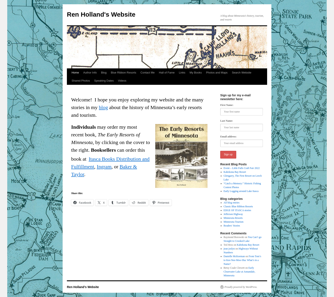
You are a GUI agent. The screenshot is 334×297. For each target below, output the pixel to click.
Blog (104, 72)
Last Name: (226, 120)
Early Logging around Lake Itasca (241, 191)
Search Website (241, 72)
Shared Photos (81, 80)
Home (75, 72)
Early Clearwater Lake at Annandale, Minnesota (239, 271)
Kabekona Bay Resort (235, 171)
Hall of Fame (167, 72)
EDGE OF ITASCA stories (237, 210)
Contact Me (148, 72)
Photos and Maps (216, 72)
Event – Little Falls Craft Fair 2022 (242, 168)
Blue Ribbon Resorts (123, 72)
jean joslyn (229, 248)
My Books (196, 72)
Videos (122, 80)
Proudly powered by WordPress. (241, 286)
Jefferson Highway (233, 214)
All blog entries (232, 202)
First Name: (226, 105)
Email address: (228, 136)
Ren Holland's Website (101, 14)
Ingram (104, 166)
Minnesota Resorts (233, 217)
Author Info (90, 72)
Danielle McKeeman (234, 256)
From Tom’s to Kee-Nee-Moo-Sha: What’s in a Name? (242, 260)
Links (182, 72)
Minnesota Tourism (233, 221)
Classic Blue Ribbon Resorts (238, 206)
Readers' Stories (232, 225)
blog (103, 107)
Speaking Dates (104, 80)
